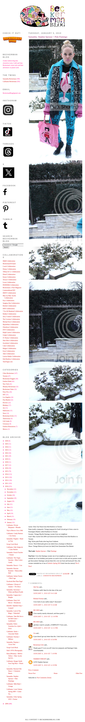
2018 (7, 462)
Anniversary (6, 418)
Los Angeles (6, 397)
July (8, 504)
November (10, 492)
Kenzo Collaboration (9, 277)
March (9, 516)
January (9, 522)
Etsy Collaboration (8, 300)
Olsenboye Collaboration (10, 327)
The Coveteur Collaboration (11, 319)
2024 (7, 447)
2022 (7, 453)
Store (4, 413)
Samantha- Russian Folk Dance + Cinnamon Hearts (14, 671)
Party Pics (6, 392)
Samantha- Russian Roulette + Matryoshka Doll (14, 571)
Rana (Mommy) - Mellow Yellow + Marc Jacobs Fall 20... (14, 656)
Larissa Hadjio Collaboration (11, 356)
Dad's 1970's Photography (14, 650)
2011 (6, 483)
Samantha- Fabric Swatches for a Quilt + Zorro (14, 626)
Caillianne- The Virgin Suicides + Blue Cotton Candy (14, 560)
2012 (7, 480)
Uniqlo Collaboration (9, 335)
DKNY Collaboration (9, 293)
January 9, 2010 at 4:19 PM (45, 665)
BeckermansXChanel (9, 264)
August (9, 501)
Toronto (5, 376)
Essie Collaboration (9, 351)
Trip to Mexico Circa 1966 (15, 530)
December (10, 489)
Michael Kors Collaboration (11, 322)
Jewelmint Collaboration (10, 343)
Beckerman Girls (38, 645)
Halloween (6, 410)
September (10, 498)
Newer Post (32, 673)
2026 (7, 441)
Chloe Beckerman (8, 373)
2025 (7, 444)
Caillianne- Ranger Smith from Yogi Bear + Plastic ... (15, 663)
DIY (4, 394)
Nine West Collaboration (10, 340)
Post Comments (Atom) (44, 678)
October (9, 495)
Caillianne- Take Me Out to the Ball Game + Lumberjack (15, 619)
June (8, 507)
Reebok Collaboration (9, 306)
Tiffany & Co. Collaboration (11, 272)
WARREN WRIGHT (39, 659)
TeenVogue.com (8, 362)
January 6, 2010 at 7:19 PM (45, 653)
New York (6, 384)
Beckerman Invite (8, 416)
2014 (7, 474)
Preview (5, 403)
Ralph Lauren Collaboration (11, 332)
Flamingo (53, 551)
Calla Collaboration (9, 346)
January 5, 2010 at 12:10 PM (45, 616)
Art (4, 408)
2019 (7, 459)
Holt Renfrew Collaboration (11, 359)
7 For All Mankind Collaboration (13, 311)
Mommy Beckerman (9, 386)
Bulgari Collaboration (9, 348)
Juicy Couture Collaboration (11, 316)
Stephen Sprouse (41, 551)
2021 (7, 456)
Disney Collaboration (9, 269)
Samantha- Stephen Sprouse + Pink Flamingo (47, 37)
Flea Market (6, 400)
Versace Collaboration (9, 280)
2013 (7, 477)
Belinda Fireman (38, 598)
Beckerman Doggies (9, 379)
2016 (7, 468)
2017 (7, 465)
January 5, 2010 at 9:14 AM (45, 605)
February (10, 519)
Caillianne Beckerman (9, 81)
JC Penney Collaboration (10, 338)
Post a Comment (33, 670)
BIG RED (36, 610)
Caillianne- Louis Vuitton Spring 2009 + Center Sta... (14, 691)
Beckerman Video (8, 389)
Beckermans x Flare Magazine (12, 287)
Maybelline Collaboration (10, 324)
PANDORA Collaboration (11, 285)
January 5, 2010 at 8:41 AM (45, 593)
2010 (7, 486)
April (9, 513)
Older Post (79, 673)
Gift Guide (6, 421)
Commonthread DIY (9, 290)
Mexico (5, 429)
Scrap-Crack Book (12, 544)
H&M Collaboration (9, 261)
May (8, 510)
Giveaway (6, 424)
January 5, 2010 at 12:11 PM (45, 628)
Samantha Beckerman (52, 575)
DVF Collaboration (9, 330)
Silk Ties (36, 587)
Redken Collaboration (9, 314)
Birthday (5, 405)
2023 (7, 450)
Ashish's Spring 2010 (54, 563)
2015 (7, 471)
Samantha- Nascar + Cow (14, 565)
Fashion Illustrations (9, 426)
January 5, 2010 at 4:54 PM (45, 639)
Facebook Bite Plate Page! (15, 581)
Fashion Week (7, 381)
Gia (34, 633)
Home (56, 673)
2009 (7, 704)
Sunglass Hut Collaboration (11, 303)
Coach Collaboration (9, 266)
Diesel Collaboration (9, 274)
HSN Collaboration (9, 308)
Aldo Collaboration (9, 354)
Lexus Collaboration (9, 282)
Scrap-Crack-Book (12, 647)
